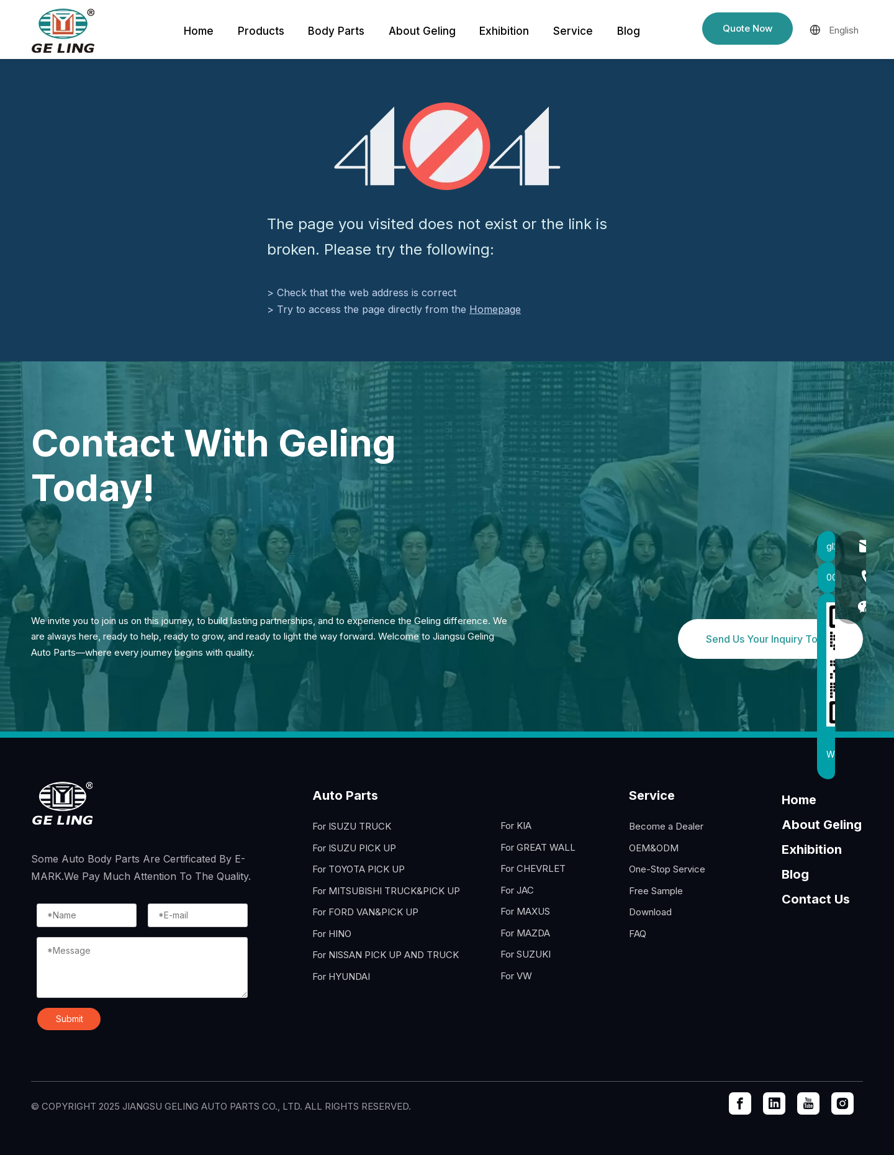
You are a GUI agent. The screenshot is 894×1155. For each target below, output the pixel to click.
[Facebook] (740, 1103)
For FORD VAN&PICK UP (365, 912)
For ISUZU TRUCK (351, 826)
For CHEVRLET (533, 868)
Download (650, 912)
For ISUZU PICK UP (354, 848)
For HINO (331, 934)
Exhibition (812, 849)
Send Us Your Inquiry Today (770, 639)
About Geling (822, 824)
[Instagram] (842, 1103)
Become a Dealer (666, 826)
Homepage (495, 309)
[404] (447, 146)
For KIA (515, 825)
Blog (795, 874)
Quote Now (747, 28)
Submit (69, 1018)
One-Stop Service (667, 869)
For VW (516, 976)
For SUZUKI (525, 954)
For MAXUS (525, 911)
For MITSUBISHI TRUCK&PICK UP (386, 891)
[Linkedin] (774, 1103)
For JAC (517, 890)
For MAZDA (525, 933)
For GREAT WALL (538, 847)
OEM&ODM (654, 848)
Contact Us (816, 899)
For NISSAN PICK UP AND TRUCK (385, 955)
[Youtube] (808, 1103)
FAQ (637, 934)
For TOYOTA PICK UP (358, 869)
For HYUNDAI (341, 976)
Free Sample (656, 891)
